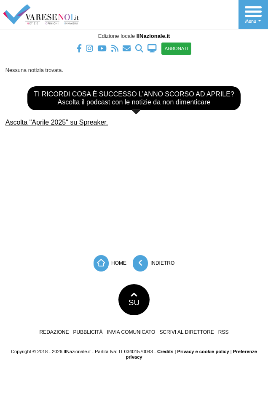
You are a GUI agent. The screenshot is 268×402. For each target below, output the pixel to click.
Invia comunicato (131, 332)
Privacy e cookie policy (203, 351)
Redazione (54, 332)
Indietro (154, 263)
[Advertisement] (134, 187)
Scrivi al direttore (186, 332)
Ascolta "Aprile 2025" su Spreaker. (56, 122)
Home (110, 263)
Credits (165, 351)
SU (134, 300)
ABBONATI (176, 48)
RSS (223, 332)
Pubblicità (88, 332)
